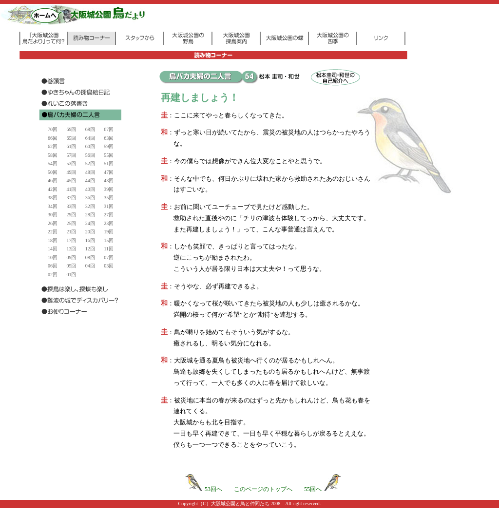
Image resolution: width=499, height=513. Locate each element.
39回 (109, 189)
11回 (109, 248)
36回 (90, 197)
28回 (90, 214)
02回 (53, 274)
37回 (71, 197)
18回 (53, 240)
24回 (90, 223)
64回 (90, 138)
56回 (90, 155)
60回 (90, 146)
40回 (90, 189)
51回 (109, 163)
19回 (109, 231)
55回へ (322, 489)
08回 (90, 257)
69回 (71, 129)
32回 (90, 206)
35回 (109, 197)
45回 (71, 180)
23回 (109, 223)
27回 (109, 214)
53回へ (203, 489)
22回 (53, 231)
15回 (109, 240)
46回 (53, 180)
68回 (90, 129)
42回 (53, 189)
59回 (109, 146)
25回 (71, 223)
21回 (71, 231)
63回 (109, 138)
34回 (53, 206)
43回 (109, 180)
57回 (71, 155)
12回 (90, 248)
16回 (90, 240)
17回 (71, 240)
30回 (53, 214)
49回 (71, 172)
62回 (53, 146)
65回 (71, 138)
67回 (109, 129)
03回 (109, 265)
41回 (71, 189)
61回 (71, 146)
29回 (71, 214)
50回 (53, 172)
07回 (109, 257)
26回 (53, 223)
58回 (53, 155)
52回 (90, 163)
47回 (109, 172)
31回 (109, 206)
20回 (90, 231)
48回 (90, 172)
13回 (71, 248)
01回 (71, 274)
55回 (109, 155)
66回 (53, 138)
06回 (53, 265)
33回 (71, 206)
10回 (53, 257)
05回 (71, 265)
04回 (90, 265)
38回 (53, 197)
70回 (53, 129)
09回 (71, 257)
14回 (53, 248)
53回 (71, 163)
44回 (90, 180)
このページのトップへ (263, 489)
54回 (53, 163)
